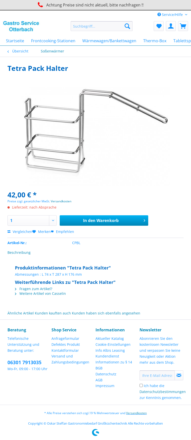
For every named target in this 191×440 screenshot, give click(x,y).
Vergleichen (19, 231)
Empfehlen (62, 231)
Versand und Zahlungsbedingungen (70, 359)
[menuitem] (102, 28)
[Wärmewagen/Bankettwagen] (109, 40)
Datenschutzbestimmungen (163, 391)
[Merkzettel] (159, 26)
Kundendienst (107, 356)
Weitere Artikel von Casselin (40, 293)
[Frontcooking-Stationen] (53, 40)
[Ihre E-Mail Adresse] (157, 375)
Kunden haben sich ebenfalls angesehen (106, 313)
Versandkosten (61, 201)
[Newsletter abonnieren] (179, 375)
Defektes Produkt (65, 344)
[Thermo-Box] (155, 40)
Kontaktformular (65, 350)
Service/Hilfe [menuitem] (170, 14)
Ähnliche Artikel (20, 313)
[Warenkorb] (183, 26)
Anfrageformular (65, 338)
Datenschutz (106, 374)
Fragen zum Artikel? (33, 288)
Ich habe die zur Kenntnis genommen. (163, 391)
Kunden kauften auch (53, 313)
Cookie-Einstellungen (113, 344)
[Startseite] (15, 40)
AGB (99, 380)
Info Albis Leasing (110, 350)
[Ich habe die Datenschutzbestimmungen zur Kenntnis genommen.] (141, 385)
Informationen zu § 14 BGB (114, 365)
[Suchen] (127, 26)
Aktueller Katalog (110, 338)
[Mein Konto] (171, 26)
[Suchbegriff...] (102, 26)
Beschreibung (19, 252)
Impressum (105, 385)
